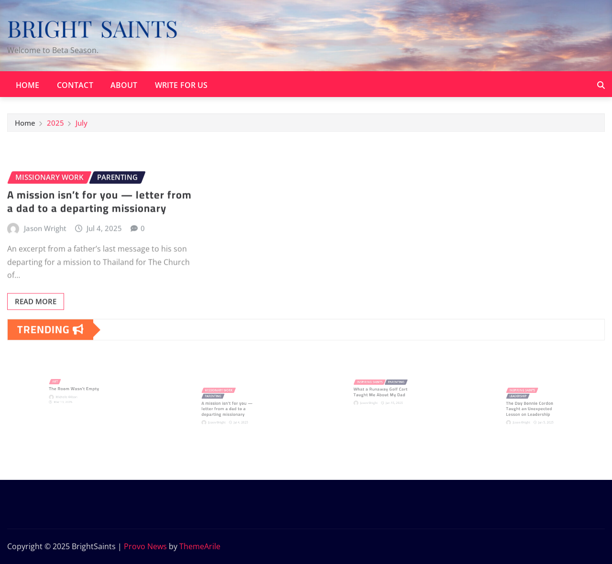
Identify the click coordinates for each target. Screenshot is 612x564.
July (81, 125)
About (124, 85)
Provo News (145, 546)
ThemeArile (199, 546)
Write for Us (181, 85)
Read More (35, 319)
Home (28, 85)
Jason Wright (45, 245)
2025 (55, 125)
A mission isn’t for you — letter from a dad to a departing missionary (99, 219)
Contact (75, 85)
